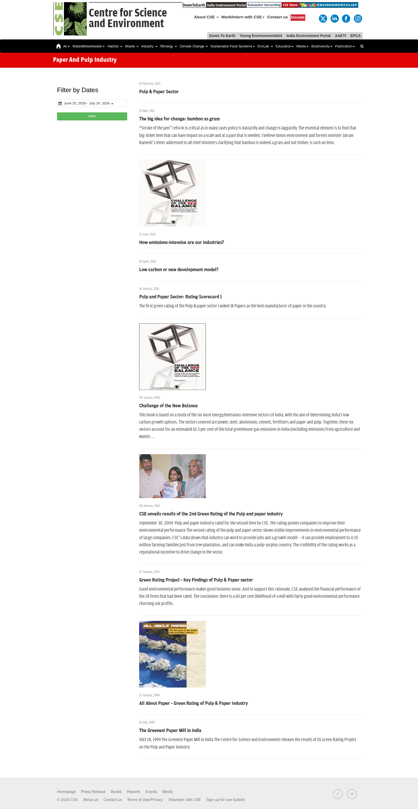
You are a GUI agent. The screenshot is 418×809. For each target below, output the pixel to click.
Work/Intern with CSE (242, 17)
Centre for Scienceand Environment (128, 18)
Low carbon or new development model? (178, 270)
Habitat (114, 46)
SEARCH (92, 116)
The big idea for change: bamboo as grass (179, 119)
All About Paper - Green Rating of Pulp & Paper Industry (193, 703)
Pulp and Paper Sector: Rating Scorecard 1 (180, 297)
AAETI (340, 36)
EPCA (355, 36)
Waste (132, 46)
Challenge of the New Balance (168, 406)
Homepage (66, 792)
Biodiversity (321, 46)
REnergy (168, 46)
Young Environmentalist (261, 36)
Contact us (277, 17)
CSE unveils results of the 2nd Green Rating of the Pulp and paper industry (211, 514)
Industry (149, 46)
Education (285, 46)
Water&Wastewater (89, 46)
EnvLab (265, 46)
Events (151, 792)
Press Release (93, 792)
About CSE (206, 17)
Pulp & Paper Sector (159, 92)
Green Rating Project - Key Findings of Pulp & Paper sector (196, 580)
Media (302, 46)
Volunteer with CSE (184, 800)
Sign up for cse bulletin (225, 800)
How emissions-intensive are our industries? (181, 242)
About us (90, 800)
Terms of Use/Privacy (145, 800)
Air (66, 46)
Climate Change (194, 46)
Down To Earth (222, 36)
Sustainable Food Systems (233, 46)
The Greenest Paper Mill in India (170, 730)
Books (116, 792)
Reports (133, 792)
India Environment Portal (309, 36)
